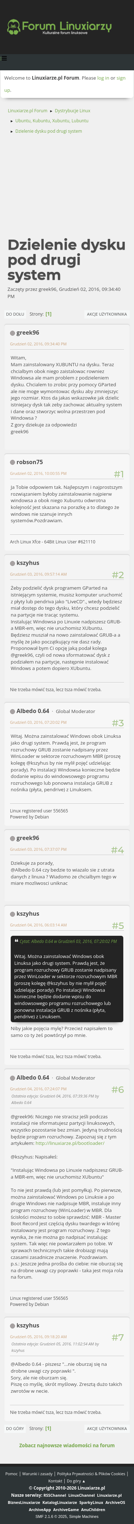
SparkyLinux (91, 1502)
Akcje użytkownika (107, 314)
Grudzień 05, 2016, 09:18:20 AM (38, 1336)
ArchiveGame (66, 1509)
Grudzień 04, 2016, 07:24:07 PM (38, 1088)
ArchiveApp (40, 1509)
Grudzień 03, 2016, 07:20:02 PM (38, 722)
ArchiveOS (115, 1502)
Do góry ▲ (76, 1480)
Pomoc (11, 1473)
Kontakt (55, 1480)
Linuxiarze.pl (109, 1495)
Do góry (15, 1428)
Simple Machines (84, 1516)
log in (103, 78)
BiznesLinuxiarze (24, 1502)
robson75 (29, 462)
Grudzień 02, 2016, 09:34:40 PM (38, 343)
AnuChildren (93, 1509)
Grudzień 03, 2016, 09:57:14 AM (38, 574)
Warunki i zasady (37, 1473)
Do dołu (15, 314)
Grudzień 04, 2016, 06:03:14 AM (38, 925)
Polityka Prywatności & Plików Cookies (91, 1473)
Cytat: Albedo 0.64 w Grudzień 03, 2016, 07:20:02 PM (68, 941)
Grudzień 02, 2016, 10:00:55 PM (38, 473)
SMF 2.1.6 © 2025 (51, 1516)
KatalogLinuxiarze (60, 1502)
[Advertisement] (67, 188)
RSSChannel (55, 1495)
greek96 (27, 332)
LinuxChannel (81, 1495)
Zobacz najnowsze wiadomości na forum (67, 1445)
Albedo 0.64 (32, 711)
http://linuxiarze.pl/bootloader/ (70, 1143)
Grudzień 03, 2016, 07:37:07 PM (38, 849)
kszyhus (27, 563)
